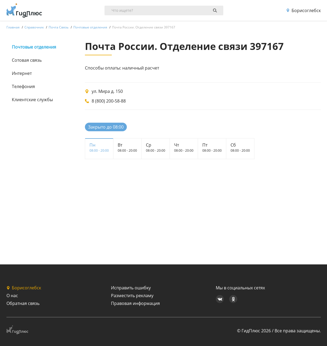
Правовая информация (135, 303)
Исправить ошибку (131, 288)
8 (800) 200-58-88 (109, 101)
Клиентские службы (32, 100)
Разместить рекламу (132, 295)
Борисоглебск (303, 10)
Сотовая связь (27, 60)
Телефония (23, 86)
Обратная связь (22, 303)
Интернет (22, 73)
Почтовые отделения (34, 47)
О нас (12, 295)
